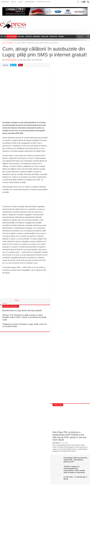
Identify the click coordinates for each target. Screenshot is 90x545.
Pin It (5, 303)
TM (5, 36)
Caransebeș (30, 2)
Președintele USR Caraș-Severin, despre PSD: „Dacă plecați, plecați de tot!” (75, 460)
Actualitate (12, 36)
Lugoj (20, 2)
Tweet (17, 300)
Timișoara (5, 2)
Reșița (13, 2)
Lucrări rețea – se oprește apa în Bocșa (75, 478)
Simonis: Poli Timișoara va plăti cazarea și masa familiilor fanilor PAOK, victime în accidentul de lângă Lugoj (24, 317)
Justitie (28, 36)
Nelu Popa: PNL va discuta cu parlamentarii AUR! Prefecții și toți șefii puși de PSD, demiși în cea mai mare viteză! (69, 436)
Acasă (4, 42)
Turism (61, 36)
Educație (44, 36)
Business (36, 36)
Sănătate (53, 36)
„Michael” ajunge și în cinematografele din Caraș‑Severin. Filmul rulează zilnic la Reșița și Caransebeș (74, 469)
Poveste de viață (43, 2)
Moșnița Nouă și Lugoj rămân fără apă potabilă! (22, 310)
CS (2, 36)
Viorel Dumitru (11, 60)
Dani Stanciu (56, 443)
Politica (21, 36)
